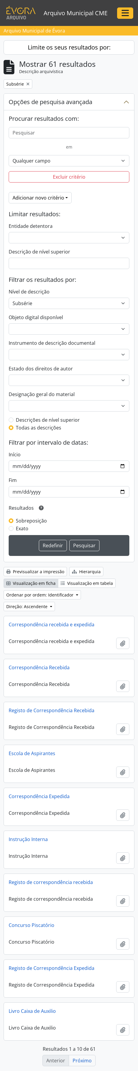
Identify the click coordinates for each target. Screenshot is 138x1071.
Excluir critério (69, 177)
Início (15, 454)
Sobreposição (31, 520)
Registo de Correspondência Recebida (51, 710)
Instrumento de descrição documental (52, 343)
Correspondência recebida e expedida (51, 624)
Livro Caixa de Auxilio (32, 1011)
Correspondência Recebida (39, 667)
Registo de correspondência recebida (51, 882)
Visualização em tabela (87, 583)
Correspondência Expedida (39, 796)
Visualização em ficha (31, 583)
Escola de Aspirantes (32, 753)
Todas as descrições (38, 427)
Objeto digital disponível (36, 317)
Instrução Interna (28, 839)
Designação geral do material (42, 394)
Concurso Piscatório (31, 925)
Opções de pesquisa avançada (50, 102)
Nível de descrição (29, 291)
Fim (13, 480)
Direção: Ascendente (27, 606)
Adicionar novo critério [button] (38, 197)
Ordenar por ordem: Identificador (40, 595)
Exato (22, 528)
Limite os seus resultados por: (69, 47)
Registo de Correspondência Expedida (51, 968)
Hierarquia (86, 571)
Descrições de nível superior (48, 420)
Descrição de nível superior (39, 251)
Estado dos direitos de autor (41, 368)
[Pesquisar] (69, 132)
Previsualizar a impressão (35, 571)
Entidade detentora (31, 226)
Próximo (82, 1060)
